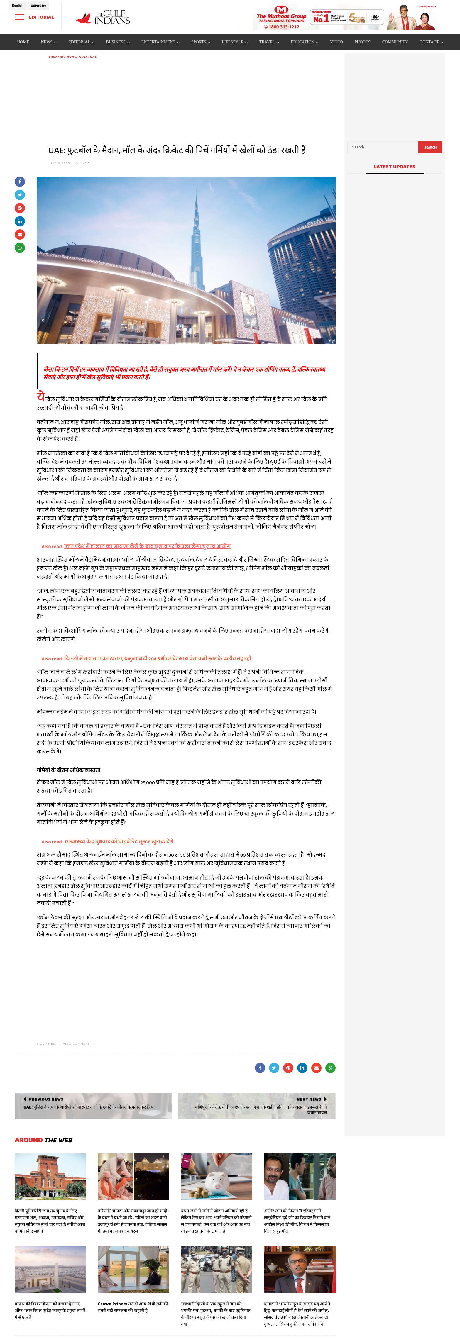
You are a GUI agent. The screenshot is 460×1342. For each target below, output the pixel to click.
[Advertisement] (192, 100)
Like (82, 163)
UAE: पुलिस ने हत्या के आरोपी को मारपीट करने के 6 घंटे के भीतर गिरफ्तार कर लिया (89, 1107)
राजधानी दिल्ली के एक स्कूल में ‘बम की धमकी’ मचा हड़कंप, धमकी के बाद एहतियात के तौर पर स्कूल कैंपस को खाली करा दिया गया (216, 1314)
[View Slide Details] (345, 17)
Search (430, 147)
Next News (309, 1099)
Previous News (46, 1099)
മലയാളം (38, 5)
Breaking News (62, 56)
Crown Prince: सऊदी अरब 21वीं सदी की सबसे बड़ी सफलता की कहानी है (133, 1307)
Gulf (83, 56)
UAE (93, 56)
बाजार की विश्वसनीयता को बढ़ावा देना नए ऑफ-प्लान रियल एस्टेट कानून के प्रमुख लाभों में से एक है (50, 1311)
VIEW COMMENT (76, 1043)
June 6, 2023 (59, 163)
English (17, 5)
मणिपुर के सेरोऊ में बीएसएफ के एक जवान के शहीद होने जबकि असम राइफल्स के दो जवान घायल (261, 1110)
